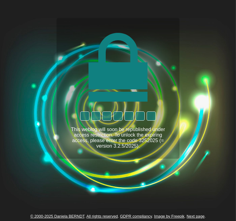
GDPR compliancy (136, 216)
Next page (195, 216)
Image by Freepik (169, 216)
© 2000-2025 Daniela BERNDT (57, 216)
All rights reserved (102, 216)
